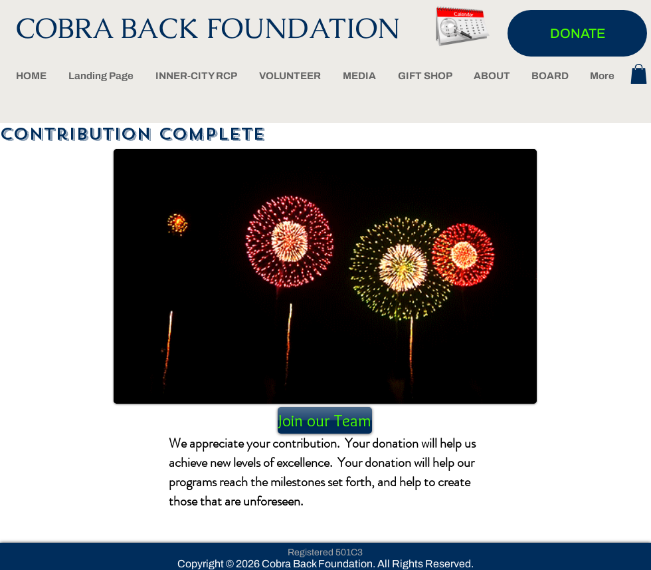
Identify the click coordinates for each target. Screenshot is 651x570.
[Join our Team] (325, 420)
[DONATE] (577, 33)
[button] (638, 74)
